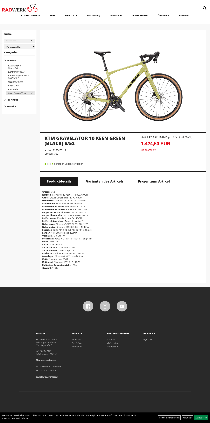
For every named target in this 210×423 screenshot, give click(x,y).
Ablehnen (187, 417)
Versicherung (93, 15)
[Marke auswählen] (19, 46)
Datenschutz (113, 343)
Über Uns (163, 15)
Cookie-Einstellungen (169, 417)
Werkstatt (71, 15)
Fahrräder (11, 60)
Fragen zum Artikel (154, 181)
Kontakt (111, 339)
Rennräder (13, 89)
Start (52, 15)
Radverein (184, 15)
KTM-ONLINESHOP (30, 15)
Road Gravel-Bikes (17, 93)
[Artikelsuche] (204, 8)
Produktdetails (59, 181)
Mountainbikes (15, 81)
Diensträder (116, 15)
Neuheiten (12, 106)
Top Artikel (12, 99)
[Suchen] (32, 41)
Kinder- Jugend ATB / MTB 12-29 (18, 76)
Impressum (112, 346)
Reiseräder (13, 85)
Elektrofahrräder (16, 71)
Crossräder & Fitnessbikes (14, 66)
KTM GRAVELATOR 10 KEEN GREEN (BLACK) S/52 (84, 140)
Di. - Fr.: (40, 366)
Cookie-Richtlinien (20, 418)
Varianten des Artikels (105, 181)
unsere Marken (140, 15)
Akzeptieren (201, 417)
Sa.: (37, 370)
